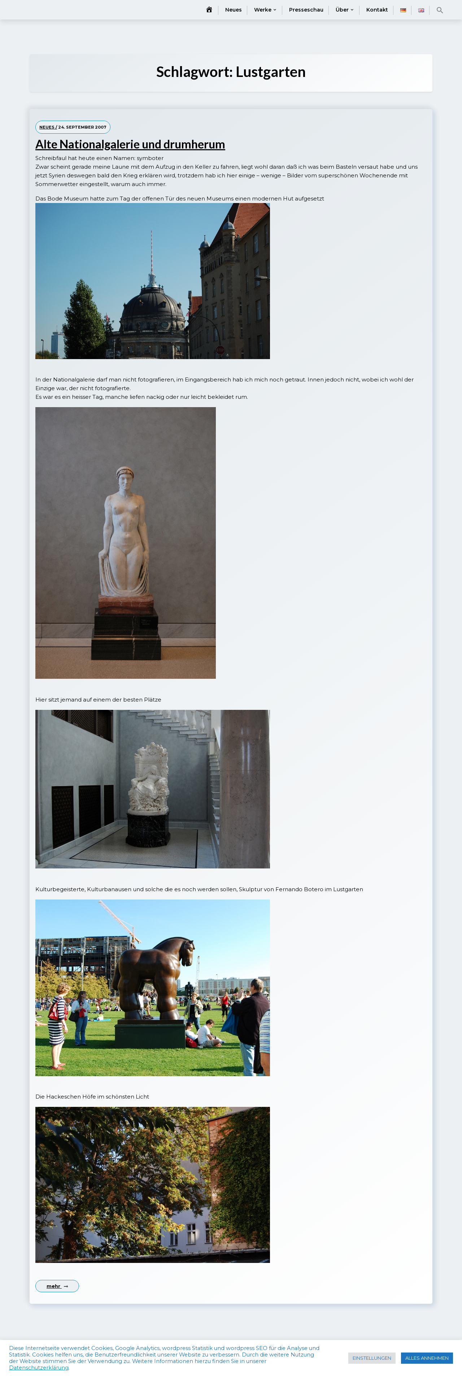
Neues (233, 10)
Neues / (48, 127)
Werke (262, 10)
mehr (57, 1286)
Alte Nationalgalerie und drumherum (130, 144)
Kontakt (377, 10)
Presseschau (306, 10)
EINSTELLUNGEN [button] (372, 1358)
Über (342, 10)
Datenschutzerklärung (39, 1367)
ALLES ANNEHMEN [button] (427, 1358)
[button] (440, 10)
